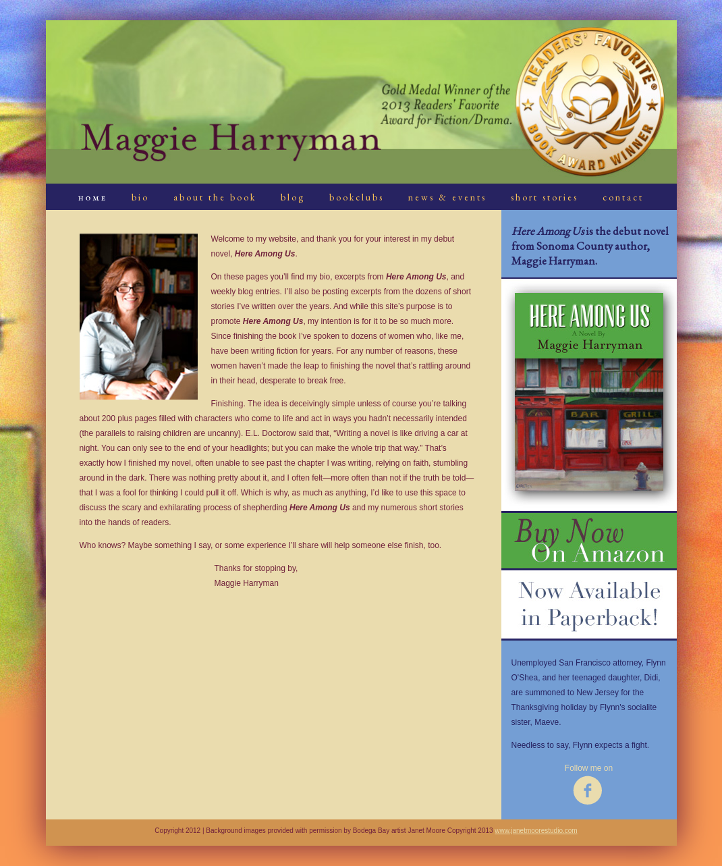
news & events (447, 197)
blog (293, 197)
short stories (544, 197)
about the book (214, 197)
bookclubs (356, 197)
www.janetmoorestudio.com (536, 830)
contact (623, 197)
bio (140, 197)
